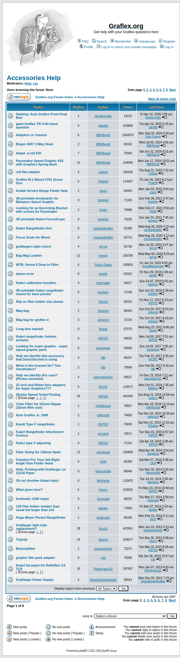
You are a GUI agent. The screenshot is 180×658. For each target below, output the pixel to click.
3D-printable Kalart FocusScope (40, 219)
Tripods (22, 539)
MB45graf (103, 135)
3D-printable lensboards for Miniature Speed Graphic (37, 200)
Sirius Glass (103, 264)
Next (172, 90)
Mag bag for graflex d (32, 320)
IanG (153, 519)
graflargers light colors (33, 246)
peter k (153, 398)
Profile (86, 47)
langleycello (103, 116)
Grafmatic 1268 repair (32, 498)
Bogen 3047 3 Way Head (34, 144)
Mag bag (22, 310)
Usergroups (144, 41)
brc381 (153, 359)
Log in (166, 47)
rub (103, 557)
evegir (103, 255)
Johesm (103, 310)
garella (103, 125)
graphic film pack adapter (35, 557)
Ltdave (103, 172)
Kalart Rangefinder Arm (34, 228)
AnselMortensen (153, 266)
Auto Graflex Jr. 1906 (32, 415)
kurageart (103, 348)
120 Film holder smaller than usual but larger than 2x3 (38, 508)
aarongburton (103, 377)
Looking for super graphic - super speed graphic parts (42, 347)
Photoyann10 (103, 569)
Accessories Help (34, 78)
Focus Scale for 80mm (33, 237)
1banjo (103, 539)
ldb (103, 357)
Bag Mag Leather (29, 255)
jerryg (103, 246)
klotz (28, 83)
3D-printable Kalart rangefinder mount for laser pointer (40, 292)
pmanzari (103, 517)
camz (103, 190)
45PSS (153, 303)
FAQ (83, 41)
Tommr (103, 301)
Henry (103, 489)
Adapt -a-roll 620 (28, 153)
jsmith (103, 273)
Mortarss (103, 480)
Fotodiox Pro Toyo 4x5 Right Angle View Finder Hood (38, 461)
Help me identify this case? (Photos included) (37, 376)
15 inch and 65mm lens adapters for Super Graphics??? (41, 386)
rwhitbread (103, 405)
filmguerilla (103, 471)
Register (167, 41)
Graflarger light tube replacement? (31, 526)
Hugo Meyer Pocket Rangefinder (41, 517)
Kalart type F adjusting (33, 443)
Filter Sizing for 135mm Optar (38, 452)
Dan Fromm (153, 136)
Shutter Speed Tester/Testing (38, 394)
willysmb (103, 415)
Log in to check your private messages (126, 47)
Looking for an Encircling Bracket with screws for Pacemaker (42, 209)
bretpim (103, 200)
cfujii (103, 461)
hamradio (103, 283)
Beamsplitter (26, 548)
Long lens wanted (29, 329)
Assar (103, 329)
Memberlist (120, 41)
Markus (153, 388)
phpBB (82, 650)
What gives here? (29, 489)
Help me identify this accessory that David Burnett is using (40, 357)
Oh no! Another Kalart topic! (37, 480)
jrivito (103, 210)
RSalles (153, 425)
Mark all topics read (162, 99)
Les (35, 83)
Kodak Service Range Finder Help (42, 190)
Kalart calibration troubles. (36, 283)
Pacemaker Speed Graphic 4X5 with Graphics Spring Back (39, 162)
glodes (103, 508)
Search (99, 41)
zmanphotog (103, 548)
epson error (25, 273)
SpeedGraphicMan (103, 579)
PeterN (103, 181)
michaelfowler (103, 228)
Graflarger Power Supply (35, 579)
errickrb (103, 433)
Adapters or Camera (31, 135)
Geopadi (103, 498)
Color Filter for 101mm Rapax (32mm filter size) (38, 405)
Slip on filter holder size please (39, 301)
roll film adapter (28, 172)
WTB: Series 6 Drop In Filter (37, 264)
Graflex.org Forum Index (54, 97)
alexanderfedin (153, 530)
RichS (103, 386)
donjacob (103, 452)
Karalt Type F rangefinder (35, 424)
